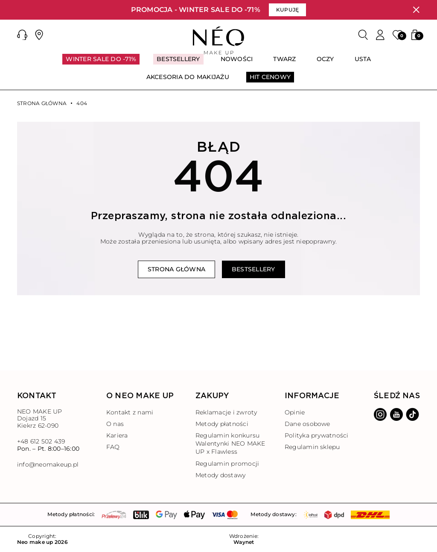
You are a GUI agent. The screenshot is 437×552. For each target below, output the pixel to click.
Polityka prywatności (317, 435)
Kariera (117, 435)
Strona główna (42, 103)
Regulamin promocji (227, 463)
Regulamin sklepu (312, 447)
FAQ (113, 447)
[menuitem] (100, 63)
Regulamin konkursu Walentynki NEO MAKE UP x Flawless (230, 443)
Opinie (295, 412)
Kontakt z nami (129, 412)
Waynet (243, 542)
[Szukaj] (363, 35)
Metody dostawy (220, 475)
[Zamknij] (416, 9)
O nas (115, 424)
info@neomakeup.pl (48, 464)
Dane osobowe (307, 424)
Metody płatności (221, 424)
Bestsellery (253, 269)
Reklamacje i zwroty (226, 412)
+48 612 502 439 (41, 441)
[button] (22, 35)
